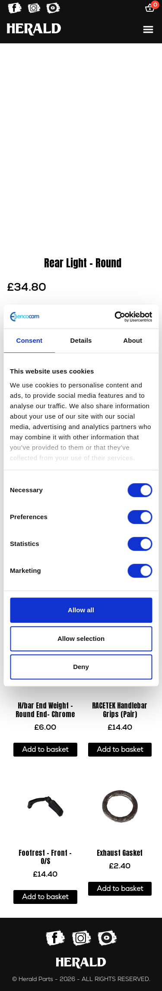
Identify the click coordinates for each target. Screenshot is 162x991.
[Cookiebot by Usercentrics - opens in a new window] (115, 316)
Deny (81, 666)
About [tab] (132, 340)
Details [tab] (81, 340)
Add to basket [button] (45, 749)
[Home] (34, 29)
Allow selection (81, 638)
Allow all (81, 610)
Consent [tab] (29, 340)
